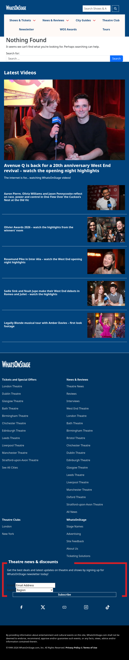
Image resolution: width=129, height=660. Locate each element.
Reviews (72, 394)
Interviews (73, 401)
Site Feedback (75, 541)
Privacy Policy (73, 647)
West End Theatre (78, 408)
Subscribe (64, 594)
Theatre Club (111, 20)
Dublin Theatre (11, 394)
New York (8, 534)
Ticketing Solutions (78, 556)
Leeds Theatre (11, 438)
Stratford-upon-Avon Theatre (20, 460)
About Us (72, 548)
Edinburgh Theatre (14, 430)
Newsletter (26, 29)
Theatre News (75, 386)
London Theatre (12, 386)
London (7, 526)
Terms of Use (90, 647)
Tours (106, 29)
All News (72, 512)
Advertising (74, 534)
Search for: (13, 53)
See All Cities (10, 467)
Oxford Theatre (76, 497)
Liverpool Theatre (13, 445)
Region (11, 590)
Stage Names (75, 526)
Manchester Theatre (14, 453)
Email (11, 585)
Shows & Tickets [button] (22, 20)
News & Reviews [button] (55, 20)
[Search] (97, 8)
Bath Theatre (10, 408)
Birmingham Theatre (15, 416)
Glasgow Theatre (12, 401)
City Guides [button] (86, 20)
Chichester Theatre (14, 423)
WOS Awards (68, 29)
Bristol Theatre (76, 438)
